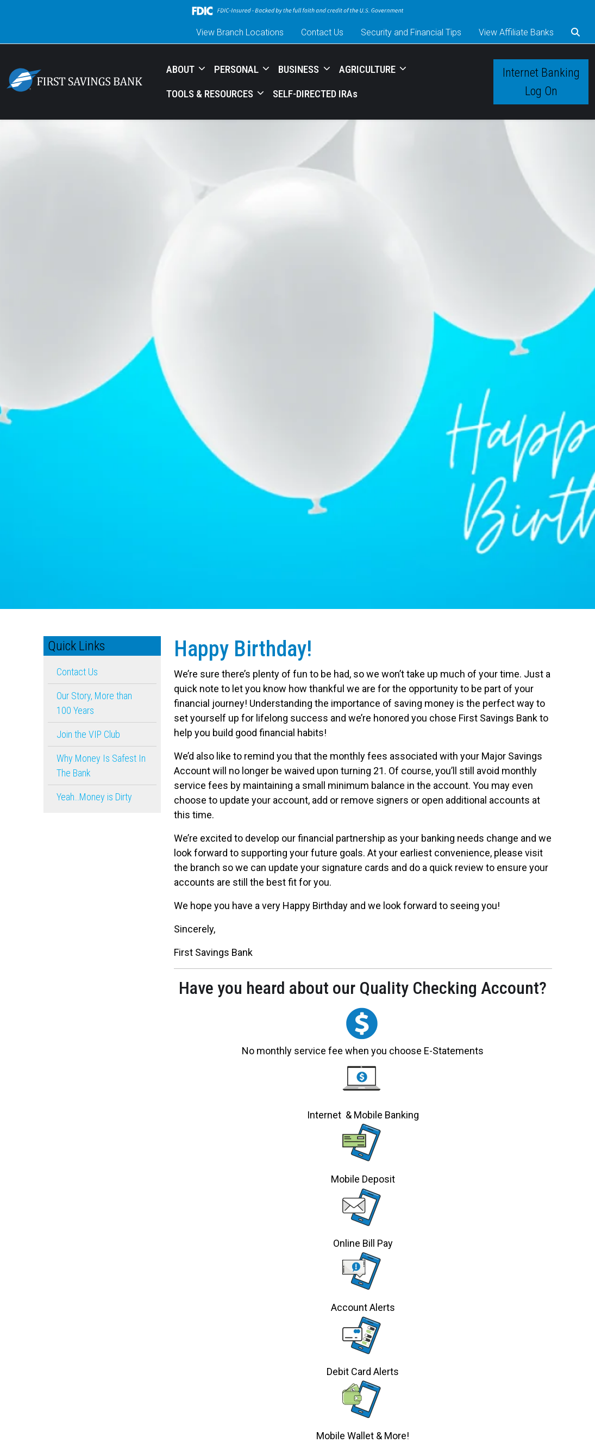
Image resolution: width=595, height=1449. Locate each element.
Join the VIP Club (88, 734)
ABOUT (181, 69)
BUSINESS (299, 69)
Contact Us (322, 32)
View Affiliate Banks (516, 32)
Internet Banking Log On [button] (541, 81)
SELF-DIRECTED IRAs (315, 94)
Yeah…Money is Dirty (94, 797)
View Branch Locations (240, 32)
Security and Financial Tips (411, 32)
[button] (575, 32)
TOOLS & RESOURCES (210, 94)
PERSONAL (237, 69)
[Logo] (74, 82)
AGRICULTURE (368, 69)
